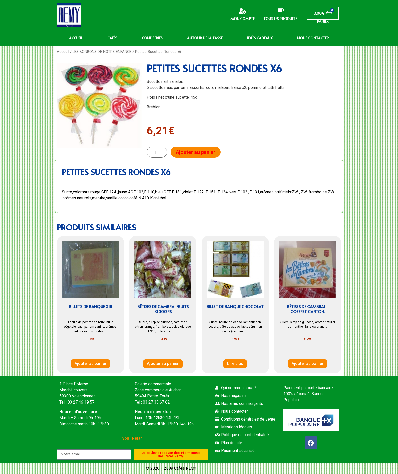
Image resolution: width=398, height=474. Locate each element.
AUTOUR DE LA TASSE (205, 37)
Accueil (63, 51)
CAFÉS (112, 37)
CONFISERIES (152, 37)
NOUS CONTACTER (313, 37)
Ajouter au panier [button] (90, 363)
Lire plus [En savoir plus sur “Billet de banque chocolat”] (235, 363)
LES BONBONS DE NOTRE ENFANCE (102, 51)
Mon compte (242, 18)
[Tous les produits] (280, 11)
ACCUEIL (76, 37)
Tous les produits (280, 18)
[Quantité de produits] (157, 152)
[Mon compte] (242, 11)
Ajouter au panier (195, 152)
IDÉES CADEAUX (260, 37)
